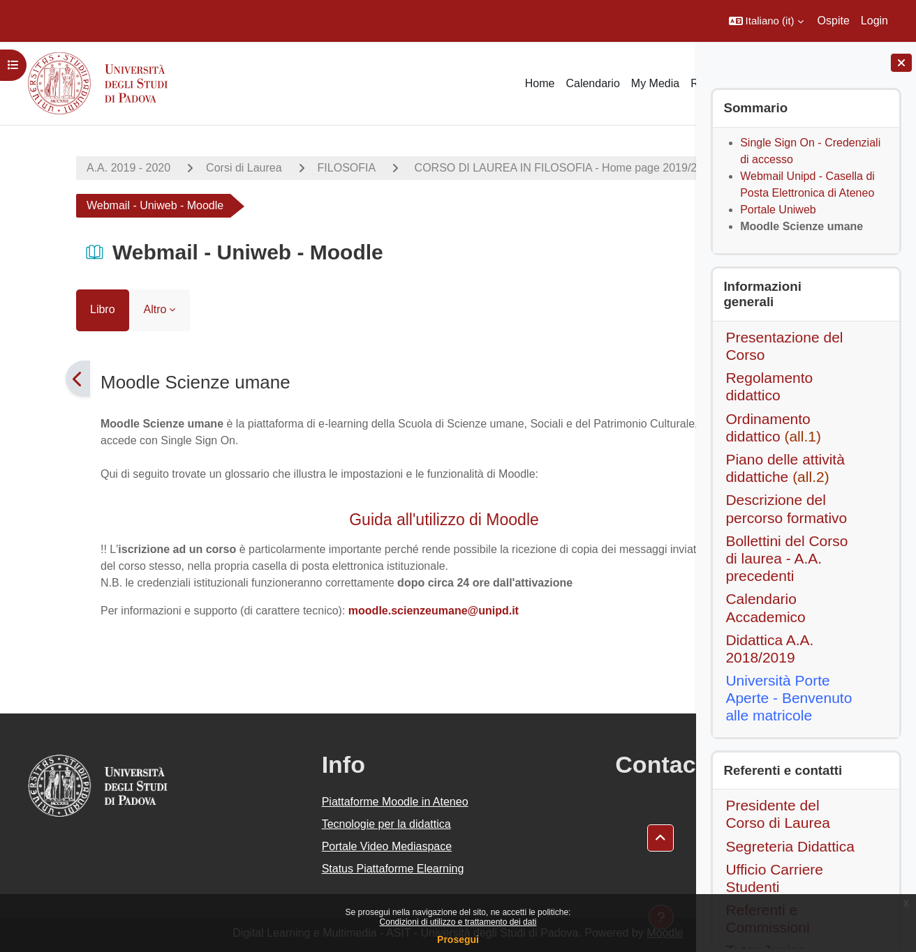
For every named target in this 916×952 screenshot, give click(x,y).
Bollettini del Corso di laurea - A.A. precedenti (786, 558)
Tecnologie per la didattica (313, 824)
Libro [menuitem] (42, 309)
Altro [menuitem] (95, 309)
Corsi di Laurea (184, 168)
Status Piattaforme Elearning (320, 869)
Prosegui (458, 939)
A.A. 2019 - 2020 (68, 168)
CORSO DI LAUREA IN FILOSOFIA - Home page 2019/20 (497, 168)
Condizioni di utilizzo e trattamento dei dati (458, 922)
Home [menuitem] (540, 83)
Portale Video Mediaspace (314, 846)
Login (874, 21)
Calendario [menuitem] (592, 83)
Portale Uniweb (778, 210)
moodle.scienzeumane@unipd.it (373, 611)
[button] (766, 21)
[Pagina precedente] (18, 379)
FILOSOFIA (287, 168)
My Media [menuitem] (655, 83)
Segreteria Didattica (789, 846)
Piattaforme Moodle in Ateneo (322, 802)
